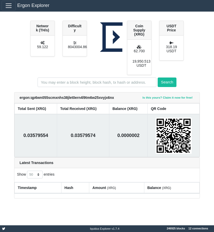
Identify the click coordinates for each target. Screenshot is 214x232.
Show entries (36, 174)
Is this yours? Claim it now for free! (167, 97)
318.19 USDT (171, 49)
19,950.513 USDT (141, 63)
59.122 (42, 47)
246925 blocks (176, 228)
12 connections (198, 228)
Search (167, 82)
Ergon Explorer (33, 5)
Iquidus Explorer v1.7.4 (104, 228)
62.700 (139, 51)
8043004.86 (77, 47)
